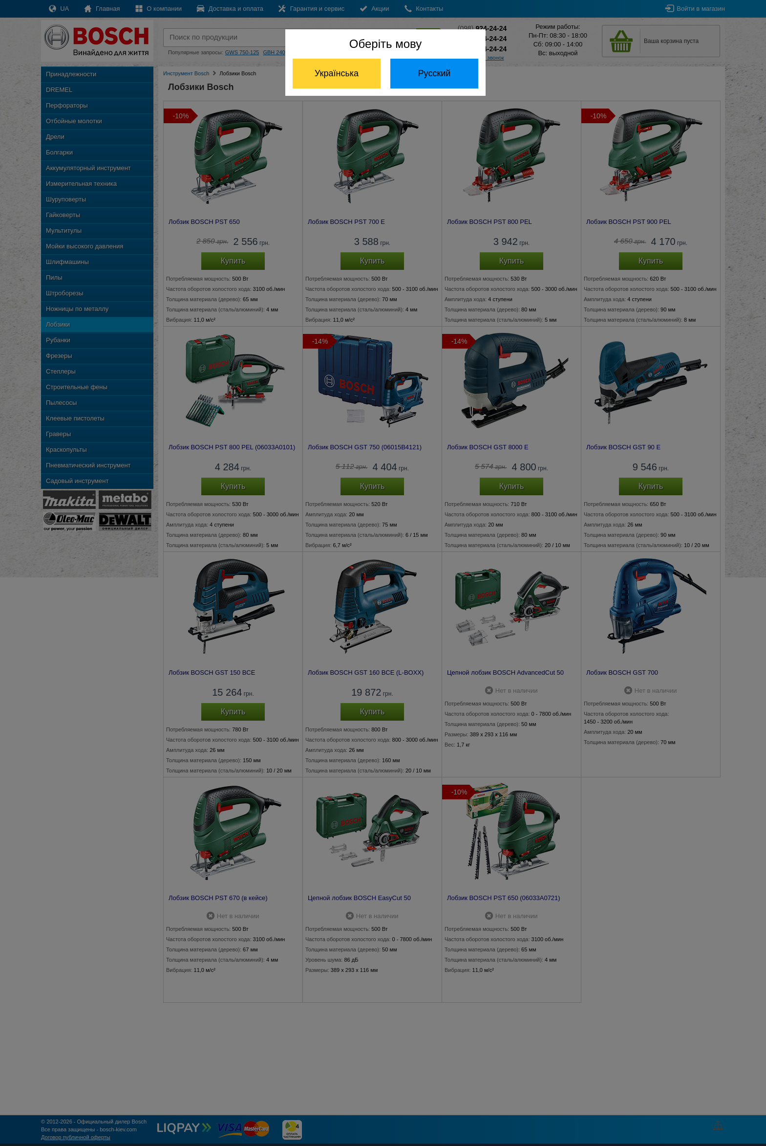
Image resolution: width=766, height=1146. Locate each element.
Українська (337, 73)
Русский (434, 73)
